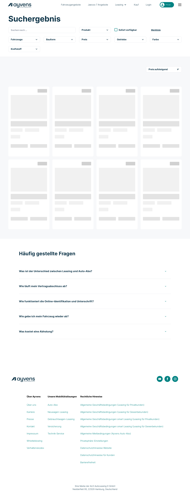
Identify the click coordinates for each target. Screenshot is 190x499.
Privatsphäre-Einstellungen (94, 440)
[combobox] (42, 30)
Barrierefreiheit (87, 462)
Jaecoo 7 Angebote (98, 4)
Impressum (32, 433)
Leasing (121, 4)
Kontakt (31, 426)
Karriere (31, 412)
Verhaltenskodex (35, 448)
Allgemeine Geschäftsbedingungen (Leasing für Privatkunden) (112, 404)
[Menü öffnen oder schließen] (180, 5)
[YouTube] (160, 379)
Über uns (31, 404)
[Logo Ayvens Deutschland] (20, 5)
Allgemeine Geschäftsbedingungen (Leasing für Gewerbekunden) (114, 412)
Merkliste (156, 30)
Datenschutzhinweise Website (96, 448)
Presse (30, 419)
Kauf (136, 4)
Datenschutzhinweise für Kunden (97, 455)
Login (148, 4)
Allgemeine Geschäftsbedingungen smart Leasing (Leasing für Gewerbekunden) (121, 426)
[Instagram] (175, 379)
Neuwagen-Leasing (58, 412)
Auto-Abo (53, 404)
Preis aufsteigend (164, 69)
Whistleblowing (34, 440)
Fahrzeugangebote (71, 4)
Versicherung (54, 426)
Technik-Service (56, 433)
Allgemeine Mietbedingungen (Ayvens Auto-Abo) (105, 433)
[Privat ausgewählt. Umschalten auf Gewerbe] (167, 4)
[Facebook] (167, 379)
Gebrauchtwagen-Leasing (61, 419)
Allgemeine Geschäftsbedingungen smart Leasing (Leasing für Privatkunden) (119, 419)
